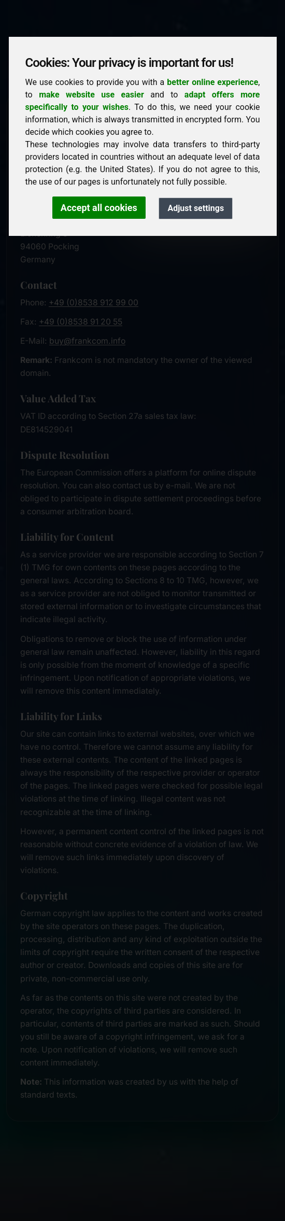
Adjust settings (195, 208)
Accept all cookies (99, 207)
